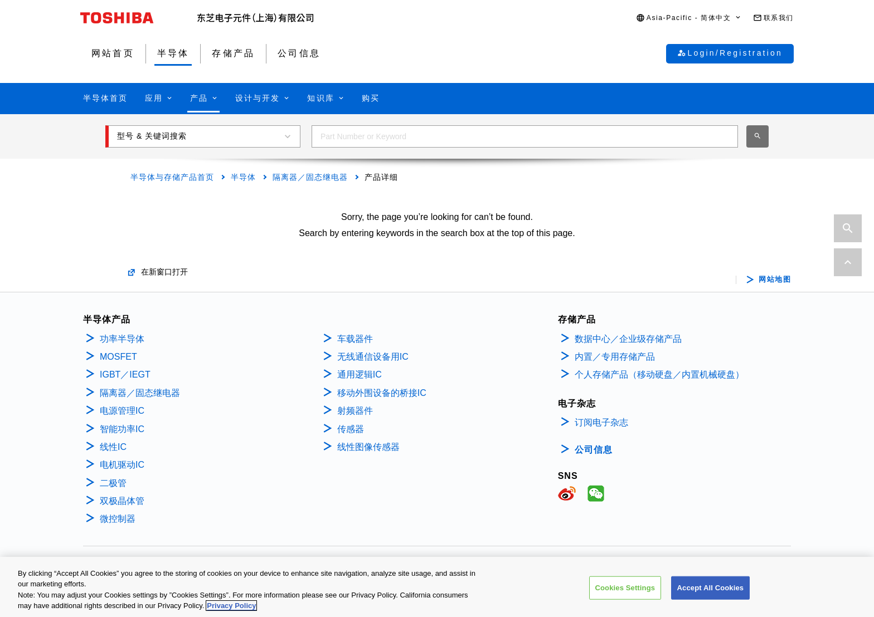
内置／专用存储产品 (615, 356)
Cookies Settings (625, 589)
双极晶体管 (122, 501)
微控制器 (117, 518)
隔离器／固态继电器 (310, 177)
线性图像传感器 (368, 447)
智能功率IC (122, 429)
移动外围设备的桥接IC (381, 393)
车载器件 (355, 339)
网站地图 (775, 279)
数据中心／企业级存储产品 (628, 339)
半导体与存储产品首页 (172, 177)
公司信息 (594, 449)
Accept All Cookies (710, 589)
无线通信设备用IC (373, 356)
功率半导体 (122, 339)
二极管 (113, 483)
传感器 (350, 429)
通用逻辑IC (359, 374)
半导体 (243, 177)
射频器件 (355, 410)
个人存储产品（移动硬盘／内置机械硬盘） (659, 374)
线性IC (113, 447)
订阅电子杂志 (601, 422)
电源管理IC (122, 410)
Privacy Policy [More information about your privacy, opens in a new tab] (231, 607)
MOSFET (118, 356)
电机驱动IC (122, 464)
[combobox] (525, 136)
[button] (688, 18)
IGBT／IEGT (125, 374)
